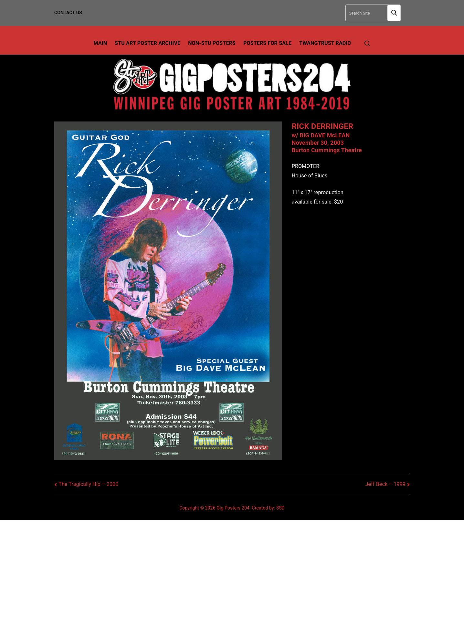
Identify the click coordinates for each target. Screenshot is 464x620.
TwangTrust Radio (325, 43)
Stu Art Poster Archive (147, 43)
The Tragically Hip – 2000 (88, 484)
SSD (280, 507)
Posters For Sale (267, 43)
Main (100, 43)
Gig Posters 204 (232, 507)
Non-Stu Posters (212, 43)
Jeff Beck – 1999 (385, 484)
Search (393, 13)
